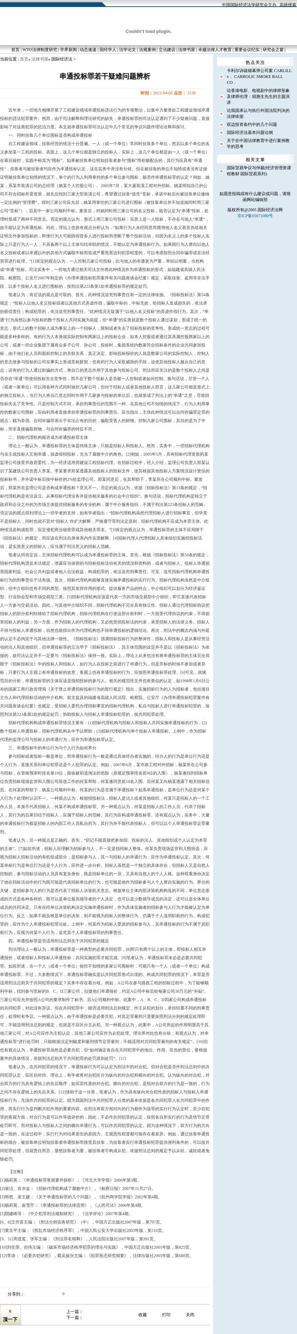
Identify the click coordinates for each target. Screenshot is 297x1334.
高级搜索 (288, 4)
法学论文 (127, 49)
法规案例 (147, 49)
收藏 (142, 1314)
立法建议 (167, 49)
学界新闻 (68, 49)
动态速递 (88, 49)
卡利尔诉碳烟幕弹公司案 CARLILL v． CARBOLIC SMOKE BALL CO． (259, 76)
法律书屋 (186, 49)
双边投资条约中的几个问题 (252, 124)
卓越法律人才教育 (215, 49)
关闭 (190, 1314)
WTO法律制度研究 (39, 49)
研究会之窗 (273, 49)
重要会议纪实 (247, 49)
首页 (15, 49)
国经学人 (108, 49)
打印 (166, 1314)
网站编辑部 (257, 199)
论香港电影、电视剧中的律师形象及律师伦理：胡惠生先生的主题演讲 (258, 96)
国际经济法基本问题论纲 (250, 132)
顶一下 (10, 1319)
